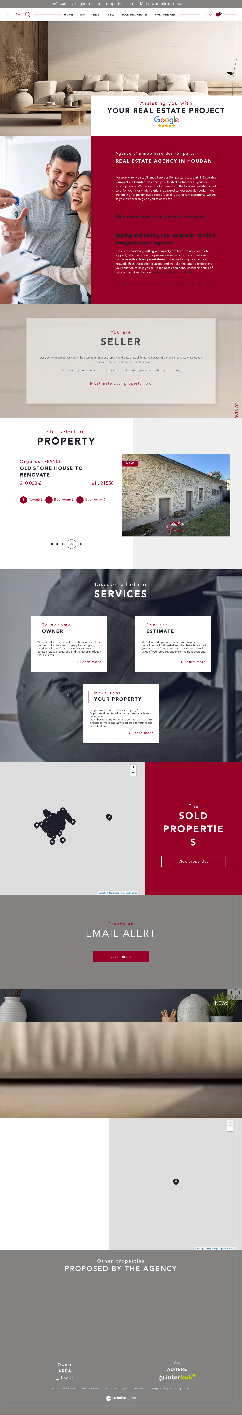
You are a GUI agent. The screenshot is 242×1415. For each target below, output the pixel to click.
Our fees (118, 1389)
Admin (153, 1389)
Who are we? (165, 14)
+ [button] (133, 767)
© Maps (113, 893)
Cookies (185, 1389)
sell (111, 14)
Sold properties (135, 14)
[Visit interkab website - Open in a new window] (181, 1377)
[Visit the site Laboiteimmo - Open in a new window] (121, 1403)
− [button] (133, 773)
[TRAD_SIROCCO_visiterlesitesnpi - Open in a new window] (161, 1378)
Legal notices (141, 1389)
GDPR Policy (174, 1389)
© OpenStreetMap (129, 893)
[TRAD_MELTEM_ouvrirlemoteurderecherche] (21, 15)
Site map (128, 1389)
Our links (162, 1389)
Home (68, 14)
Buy (83, 14)
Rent (97, 14)
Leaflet (102, 893)
